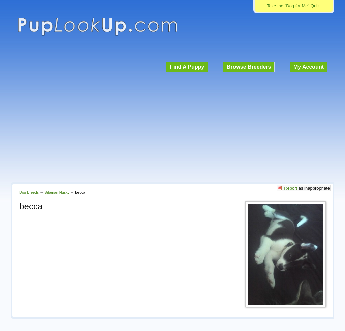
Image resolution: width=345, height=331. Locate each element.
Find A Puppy (187, 67)
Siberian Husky (56, 192)
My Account (308, 67)
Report (290, 188)
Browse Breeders (249, 67)
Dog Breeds (29, 192)
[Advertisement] (172, 126)
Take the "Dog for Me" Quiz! (294, 5)
